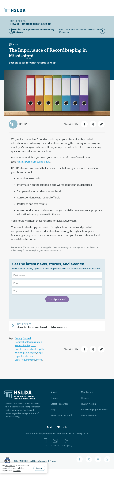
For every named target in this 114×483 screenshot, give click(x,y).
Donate (85, 398)
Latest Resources (59, 403)
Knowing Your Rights (25, 352)
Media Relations (89, 415)
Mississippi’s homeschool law (33, 161)
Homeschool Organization (28, 341)
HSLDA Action (88, 403)
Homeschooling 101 (25, 345)
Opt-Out (17, 470)
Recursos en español (61, 415)
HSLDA (23, 124)
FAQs (53, 409)
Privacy (53, 461)
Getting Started (23, 338)
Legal (40, 352)
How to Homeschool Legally (29, 349)
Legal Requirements (25, 359)
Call (45, 442)
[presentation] (34, 310)
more (39, 359)
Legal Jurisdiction (24, 356)
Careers (54, 398)
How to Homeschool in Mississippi (41, 327)
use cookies (10, 465)
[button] (84, 124)
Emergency (67, 442)
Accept (39, 468)
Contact (55, 442)
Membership (87, 392)
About (53, 392)
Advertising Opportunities (94, 409)
